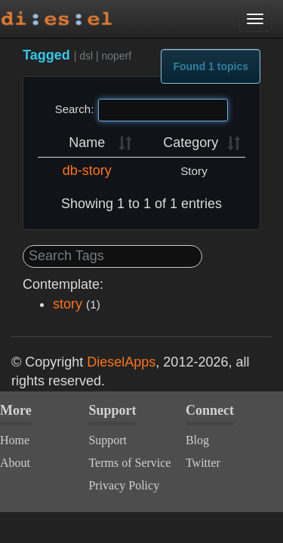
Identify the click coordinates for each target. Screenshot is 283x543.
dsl (86, 56)
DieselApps (121, 362)
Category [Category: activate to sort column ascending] (190, 142)
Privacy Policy (123, 485)
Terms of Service (129, 462)
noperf (117, 56)
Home (14, 440)
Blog (197, 440)
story (67, 303)
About (15, 462)
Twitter (203, 462)
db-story (87, 170)
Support (107, 440)
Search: (142, 110)
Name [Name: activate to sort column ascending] (87, 142)
